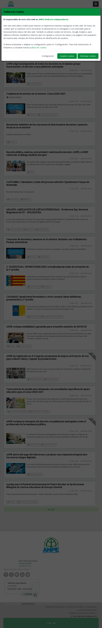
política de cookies (38, 47)
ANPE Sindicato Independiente (53, 19)
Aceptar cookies (67, 56)
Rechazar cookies (88, 56)
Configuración (48, 56)
